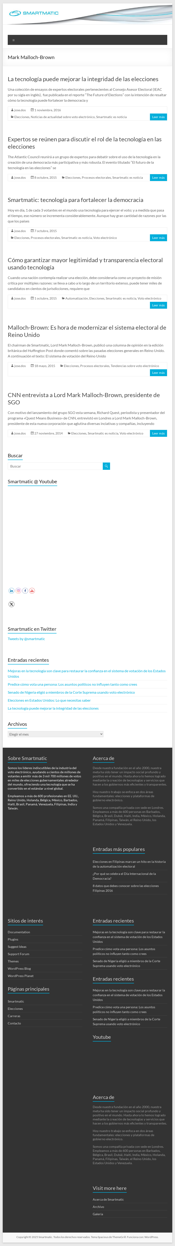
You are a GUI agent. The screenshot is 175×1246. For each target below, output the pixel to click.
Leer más (158, 117)
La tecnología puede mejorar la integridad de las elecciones (83, 79)
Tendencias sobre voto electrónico (135, 366)
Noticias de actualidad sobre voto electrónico (63, 117)
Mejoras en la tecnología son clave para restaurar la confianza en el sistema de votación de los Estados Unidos (129, 937)
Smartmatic (16, 1001)
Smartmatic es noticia (111, 117)
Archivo (98, 1207)
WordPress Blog (19, 968)
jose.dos (20, 110)
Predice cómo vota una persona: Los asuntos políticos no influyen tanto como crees (72, 684)
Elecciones (21, 117)
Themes (13, 961)
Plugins (13, 939)
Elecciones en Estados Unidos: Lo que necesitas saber (49, 700)
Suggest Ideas (17, 947)
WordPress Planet (20, 976)
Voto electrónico (105, 238)
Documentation (19, 932)
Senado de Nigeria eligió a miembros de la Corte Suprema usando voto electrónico (71, 692)
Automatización (76, 298)
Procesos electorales (96, 177)
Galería (98, 1214)
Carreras (14, 1016)
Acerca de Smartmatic (108, 1199)
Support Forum (18, 954)
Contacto (14, 1023)
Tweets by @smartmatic (26, 638)
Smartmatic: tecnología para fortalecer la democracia (75, 199)
